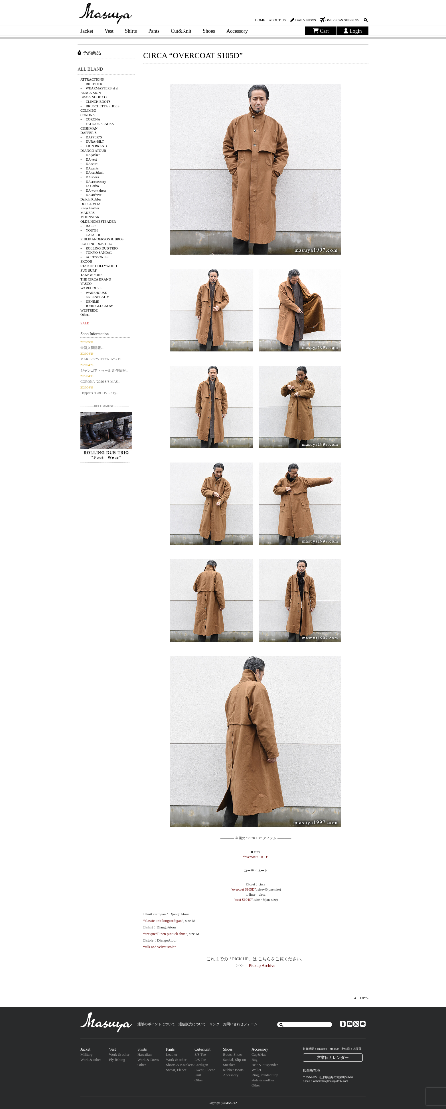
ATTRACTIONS (92, 79)
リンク (214, 1024)
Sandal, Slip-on (234, 1059)
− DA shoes (89, 177)
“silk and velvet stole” (159, 947)
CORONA (87, 115)
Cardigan (201, 1065)
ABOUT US (277, 20)
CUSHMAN (89, 128)
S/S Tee (200, 1054)
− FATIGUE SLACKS (97, 124)
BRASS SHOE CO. (94, 97)
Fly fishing (117, 1059)
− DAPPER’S (91, 137)
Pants (153, 31)
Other (141, 1065)
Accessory (237, 31)
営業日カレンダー (333, 1057)
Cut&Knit (181, 31)
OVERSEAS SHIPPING (342, 20)
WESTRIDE (89, 310)
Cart (321, 31)
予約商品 (89, 52)
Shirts (131, 31)
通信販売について (192, 1024)
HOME (260, 20)
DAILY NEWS (305, 20)
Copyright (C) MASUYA (222, 1102)
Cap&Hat (259, 1054)
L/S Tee (200, 1059)
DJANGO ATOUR (93, 151)
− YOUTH (89, 230)
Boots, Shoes (232, 1054)
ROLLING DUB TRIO (96, 244)
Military (86, 1054)
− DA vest (88, 159)
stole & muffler (263, 1080)
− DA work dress (93, 191)
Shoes (209, 31)
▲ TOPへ (360, 998)
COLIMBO (88, 110)
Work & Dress (148, 1059)
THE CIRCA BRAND (95, 279)
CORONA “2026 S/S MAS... (100, 382)
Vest (109, 31)
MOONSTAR (89, 217)
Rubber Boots (233, 1070)
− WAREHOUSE (93, 293)
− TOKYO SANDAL (96, 253)
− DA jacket (90, 155)
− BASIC (88, 226)
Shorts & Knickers (180, 1065)
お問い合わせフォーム (240, 1024)
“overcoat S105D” (255, 857)
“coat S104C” (243, 900)
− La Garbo (89, 186)
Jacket (86, 31)
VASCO (86, 284)
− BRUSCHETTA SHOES (99, 106)
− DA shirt (89, 164)
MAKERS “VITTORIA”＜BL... (102, 359)
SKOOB (86, 261)
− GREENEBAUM (95, 297)
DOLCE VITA (90, 204)
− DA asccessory (93, 182)
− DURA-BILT (92, 142)
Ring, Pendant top (265, 1075)
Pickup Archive (262, 965)
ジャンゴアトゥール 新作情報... (104, 371)
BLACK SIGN (90, 93)
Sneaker (229, 1065)
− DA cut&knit (92, 173)
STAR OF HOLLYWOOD (98, 266)
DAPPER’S (88, 133)
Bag (255, 1059)
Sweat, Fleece (176, 1070)
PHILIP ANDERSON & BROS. (102, 239)
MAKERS (87, 213)
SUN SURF (88, 271)
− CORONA (90, 119)
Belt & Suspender (265, 1065)
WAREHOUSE (91, 288)
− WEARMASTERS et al (99, 88)
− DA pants (89, 168)
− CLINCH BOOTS (95, 102)
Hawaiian (144, 1054)
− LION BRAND (93, 146)
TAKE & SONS (91, 275)
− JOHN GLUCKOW (96, 306)
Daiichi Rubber (91, 199)
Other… (86, 315)
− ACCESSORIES (94, 257)
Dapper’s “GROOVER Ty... (99, 393)
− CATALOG (91, 235)
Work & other (90, 1059)
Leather (171, 1054)
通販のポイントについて (156, 1024)
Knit (197, 1075)
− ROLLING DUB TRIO (99, 248)
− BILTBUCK (91, 84)
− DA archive (91, 195)
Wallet (256, 1070)
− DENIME (89, 302)
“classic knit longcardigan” (163, 920)
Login (353, 31)
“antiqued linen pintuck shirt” (165, 934)
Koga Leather (89, 208)
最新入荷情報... (92, 348)
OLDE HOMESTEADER (98, 222)
